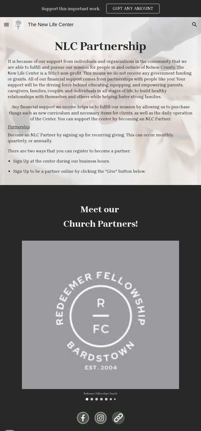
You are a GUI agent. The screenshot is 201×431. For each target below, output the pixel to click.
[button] (6, 24)
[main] (100, 108)
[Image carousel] (100, 321)
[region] (100, 8)
